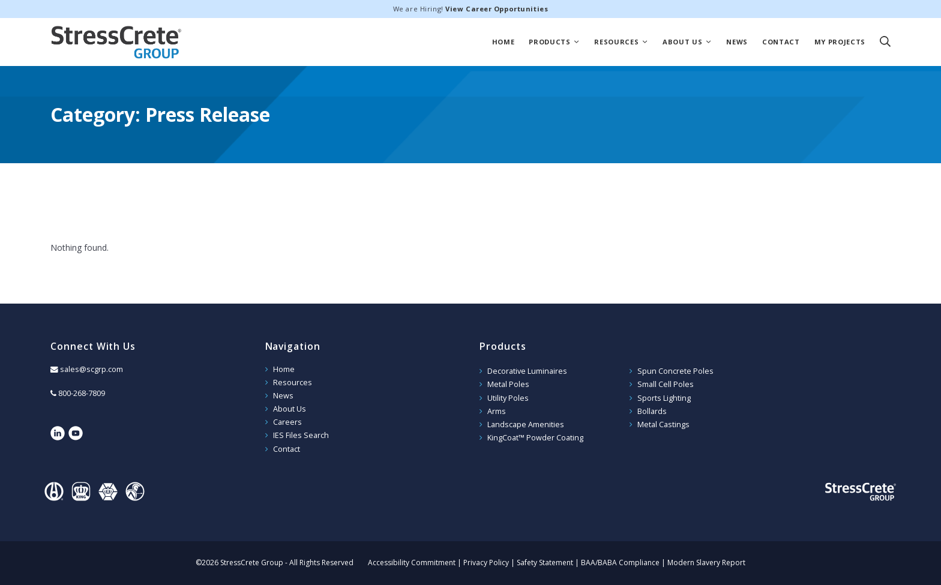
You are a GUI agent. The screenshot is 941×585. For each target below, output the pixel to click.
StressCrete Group (116, 42)
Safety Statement (545, 562)
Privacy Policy (486, 562)
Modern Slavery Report (706, 562)
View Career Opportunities (496, 8)
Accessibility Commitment (411, 562)
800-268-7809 (81, 393)
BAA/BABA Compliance (620, 562)
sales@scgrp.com (91, 369)
